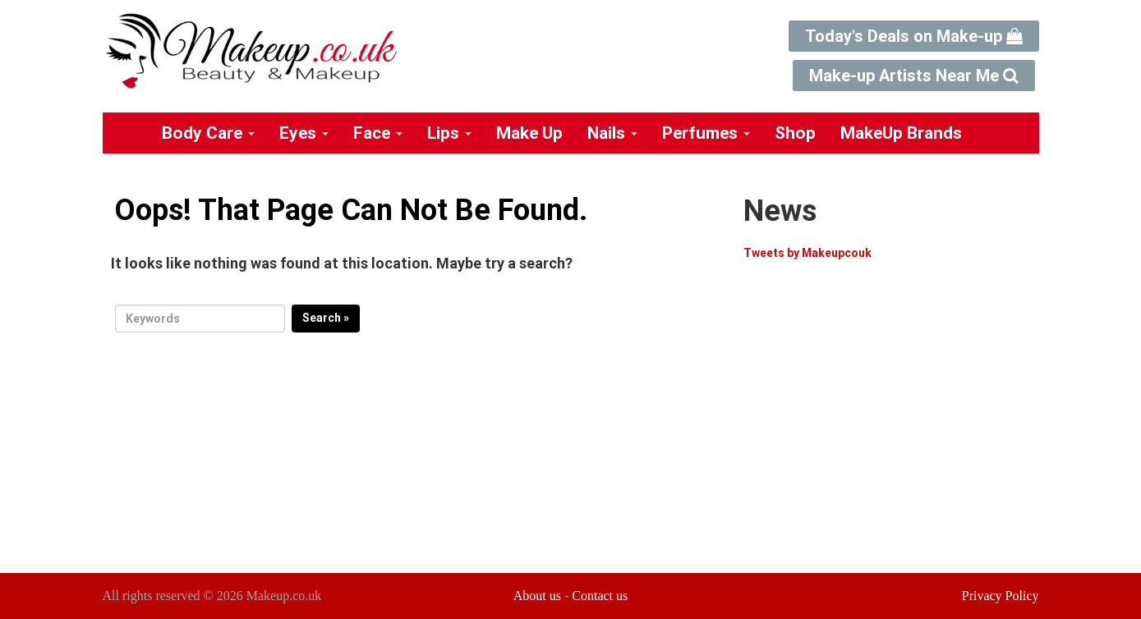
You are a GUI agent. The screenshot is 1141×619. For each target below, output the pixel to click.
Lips (449, 133)
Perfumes (706, 133)
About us (537, 596)
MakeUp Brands (901, 133)
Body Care (208, 133)
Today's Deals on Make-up (914, 36)
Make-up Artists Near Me (914, 75)
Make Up (529, 133)
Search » (325, 317)
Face (378, 133)
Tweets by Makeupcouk (807, 252)
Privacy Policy (1000, 596)
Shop (795, 133)
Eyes (304, 133)
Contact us (600, 596)
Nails (612, 133)
